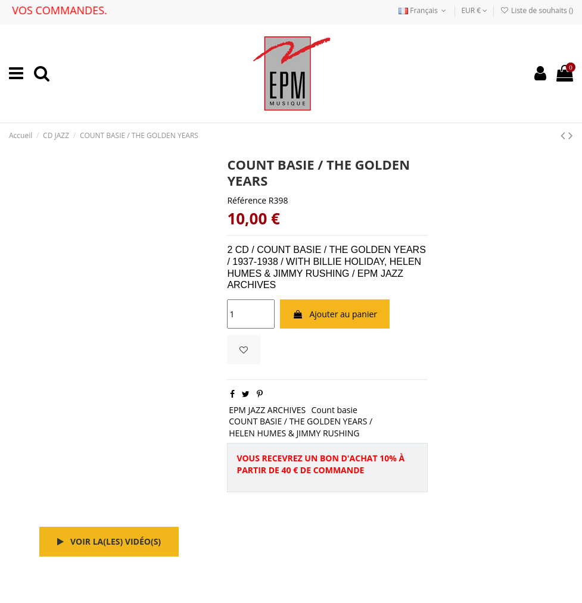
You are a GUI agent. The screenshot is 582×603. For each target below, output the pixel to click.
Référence (246, 200)
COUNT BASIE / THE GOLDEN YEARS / (300, 421)
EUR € (474, 10)
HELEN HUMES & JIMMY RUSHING (294, 433)
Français (424, 10)
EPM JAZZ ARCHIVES (267, 409)
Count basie (334, 409)
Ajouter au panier (334, 314)
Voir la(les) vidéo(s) (109, 541)
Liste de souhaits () (536, 10)
